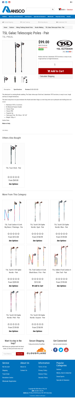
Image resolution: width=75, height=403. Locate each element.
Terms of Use (42, 367)
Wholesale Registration (9, 381)
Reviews (31, 89)
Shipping (5, 370)
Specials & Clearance (40, 16)
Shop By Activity (60, 16)
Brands (69, 16)
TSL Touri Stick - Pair (13, 168)
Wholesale (50, 16)
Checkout (70, 10)
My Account (6, 367)
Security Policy (43, 378)
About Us (23, 367)
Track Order (6, 374)
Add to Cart (55, 71)
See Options (13, 184)
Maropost (43, 395)
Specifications (18, 89)
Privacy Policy (42, 370)
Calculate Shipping (47, 76)
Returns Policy (42, 374)
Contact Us (23, 370)
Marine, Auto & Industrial (16, 16)
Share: (67, 51)
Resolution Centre (7, 378)
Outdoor (4, 16)
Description (7, 89)
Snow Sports (28, 16)
